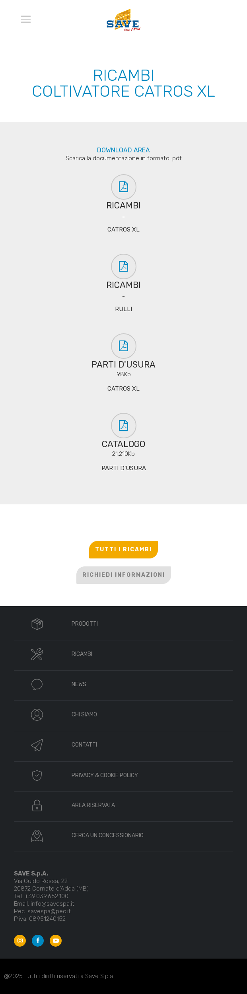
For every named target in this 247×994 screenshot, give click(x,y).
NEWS (79, 684)
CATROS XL (123, 229)
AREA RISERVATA (93, 805)
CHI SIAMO (84, 714)
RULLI (123, 309)
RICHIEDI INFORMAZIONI (123, 575)
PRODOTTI (85, 624)
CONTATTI (84, 744)
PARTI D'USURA (123, 468)
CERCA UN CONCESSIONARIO (108, 835)
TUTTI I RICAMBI (123, 549)
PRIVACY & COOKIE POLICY (105, 775)
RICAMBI (82, 654)
